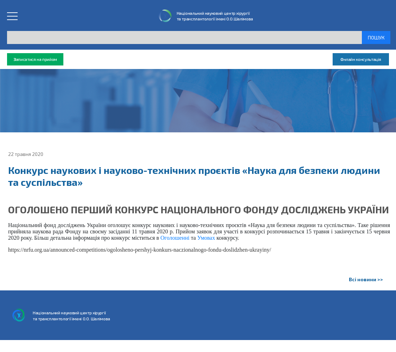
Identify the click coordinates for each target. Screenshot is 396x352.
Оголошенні (175, 238)
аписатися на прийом (35, 59)
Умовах (206, 238)
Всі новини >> (366, 279)
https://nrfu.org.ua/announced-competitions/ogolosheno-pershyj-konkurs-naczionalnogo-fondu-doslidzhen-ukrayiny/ (139, 250)
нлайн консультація (360, 59)
